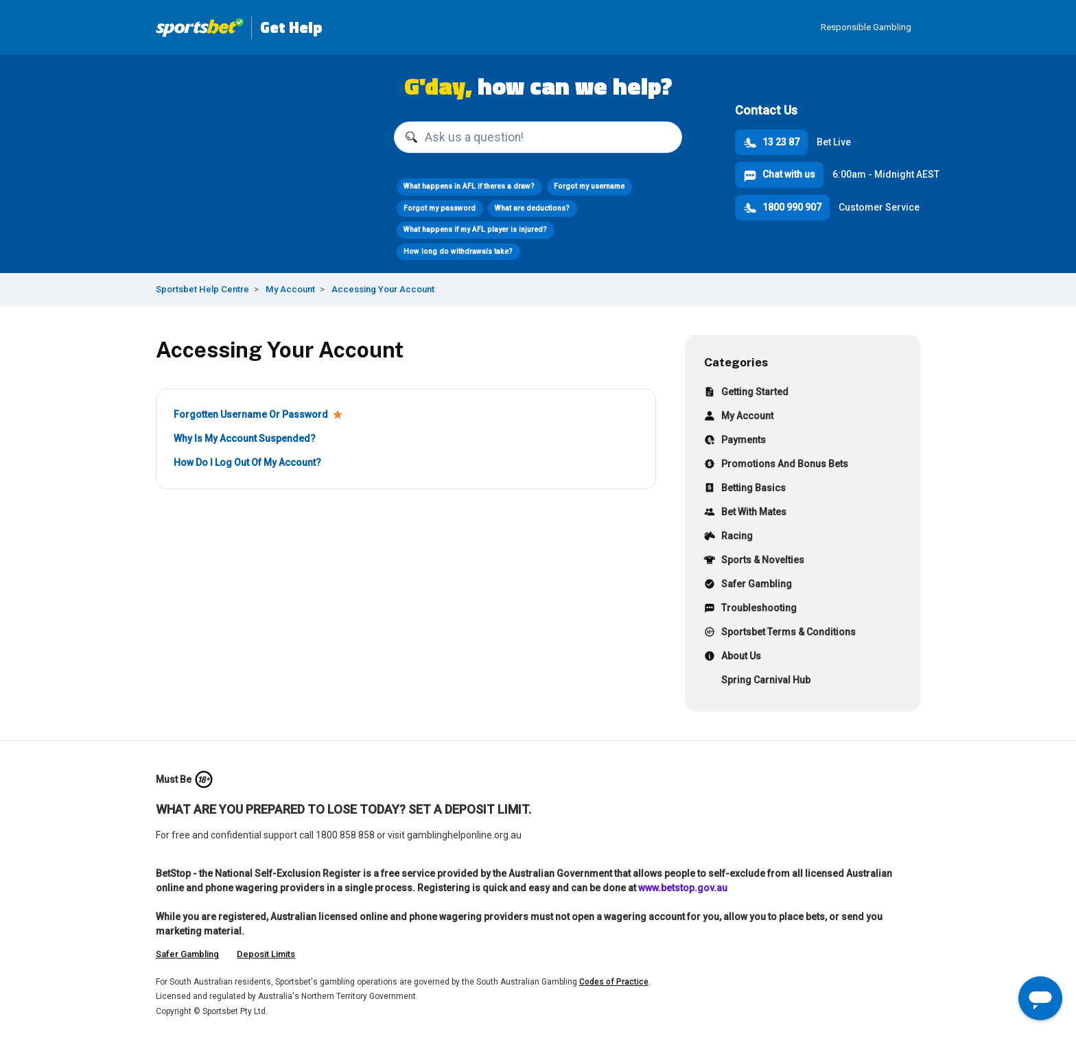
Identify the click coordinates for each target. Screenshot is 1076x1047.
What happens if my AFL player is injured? (475, 229)
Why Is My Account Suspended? (245, 438)
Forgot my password (440, 208)
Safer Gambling (748, 585)
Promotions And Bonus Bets (776, 465)
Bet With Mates (745, 513)
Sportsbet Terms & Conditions (780, 633)
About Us (732, 657)
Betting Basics (745, 489)
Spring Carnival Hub (757, 681)
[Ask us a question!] (538, 137)
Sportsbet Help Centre (202, 289)
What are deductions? (532, 208)
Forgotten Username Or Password (251, 414)
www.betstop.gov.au (682, 887)
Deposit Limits (266, 954)
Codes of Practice (613, 982)
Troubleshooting (750, 609)
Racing (728, 537)
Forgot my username (589, 186)
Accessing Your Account (382, 289)
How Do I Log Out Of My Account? (247, 462)
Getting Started (746, 393)
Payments (735, 441)
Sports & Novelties (754, 561)
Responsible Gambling (866, 27)
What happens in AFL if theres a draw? (469, 186)
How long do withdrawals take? (458, 251)
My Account (290, 289)
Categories (736, 362)
